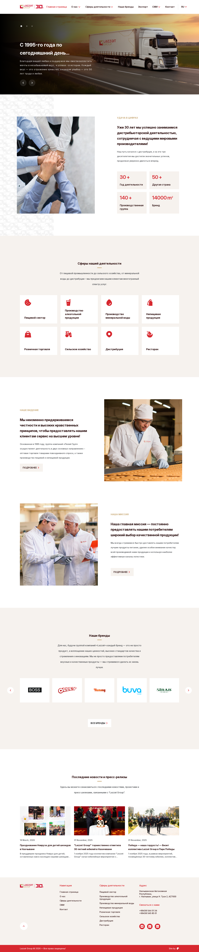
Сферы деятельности (71, 900)
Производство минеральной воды (117, 903)
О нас (62, 896)
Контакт (170, 6)
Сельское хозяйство (110, 916)
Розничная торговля (110, 912)
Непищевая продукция (111, 908)
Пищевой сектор (108, 892)
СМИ (62, 905)
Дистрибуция (106, 921)
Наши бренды (126, 6)
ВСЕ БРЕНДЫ (99, 723)
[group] (34, 690)
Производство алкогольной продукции (113, 897)
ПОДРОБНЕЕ (31, 467)
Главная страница (56, 6)
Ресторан (104, 925)
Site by (174, 948)
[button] (21, 26)
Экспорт (143, 6)
